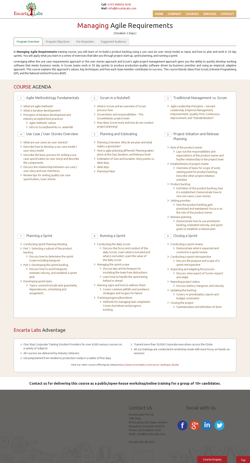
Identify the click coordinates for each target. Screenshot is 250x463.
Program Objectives (58, 41)
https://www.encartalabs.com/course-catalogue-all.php (148, 364)
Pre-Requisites (85, 41)
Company (174, 13)
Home (159, 13)
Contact (227, 13)
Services (209, 13)
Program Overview (28, 41)
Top (243, 460)
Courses (192, 13)
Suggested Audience (113, 41)
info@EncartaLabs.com (122, 8)
